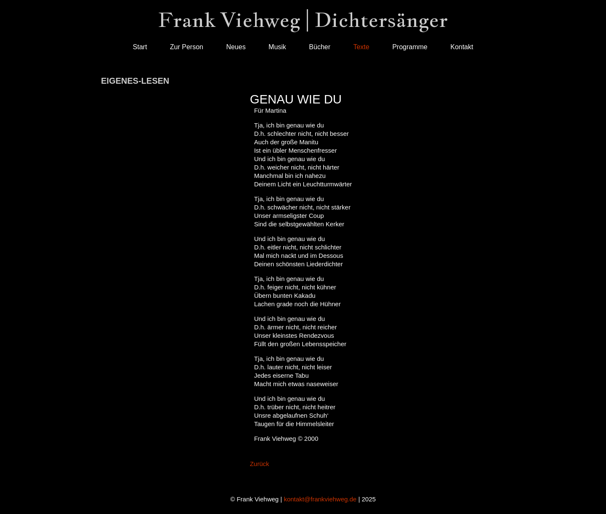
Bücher (319, 46)
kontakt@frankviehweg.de (320, 499)
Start (140, 46)
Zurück (259, 463)
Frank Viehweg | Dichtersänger (303, 19)
